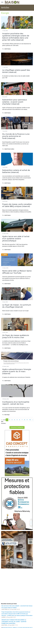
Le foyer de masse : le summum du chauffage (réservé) (16, 306)
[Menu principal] (2, 2)
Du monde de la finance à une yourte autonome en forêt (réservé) (15, 136)
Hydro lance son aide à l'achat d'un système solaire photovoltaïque (15, 238)
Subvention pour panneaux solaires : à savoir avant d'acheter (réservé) (14, 102)
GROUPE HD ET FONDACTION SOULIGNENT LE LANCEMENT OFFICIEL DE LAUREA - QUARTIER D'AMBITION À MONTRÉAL (13, 621)
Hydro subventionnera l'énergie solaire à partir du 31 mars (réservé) (16, 371)
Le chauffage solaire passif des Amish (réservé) (16, 71)
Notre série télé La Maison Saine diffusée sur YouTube (17, 272)
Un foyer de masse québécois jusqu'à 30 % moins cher (15, 336)
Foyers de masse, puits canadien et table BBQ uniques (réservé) (17, 205)
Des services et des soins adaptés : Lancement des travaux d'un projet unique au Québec (16, 606)
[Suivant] (32, 419)
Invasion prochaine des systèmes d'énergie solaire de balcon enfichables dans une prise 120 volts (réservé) (15, 36)
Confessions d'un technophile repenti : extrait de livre (15, 403)
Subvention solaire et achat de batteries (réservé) (16, 171)
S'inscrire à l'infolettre (17, 427)
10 (30, 419)
